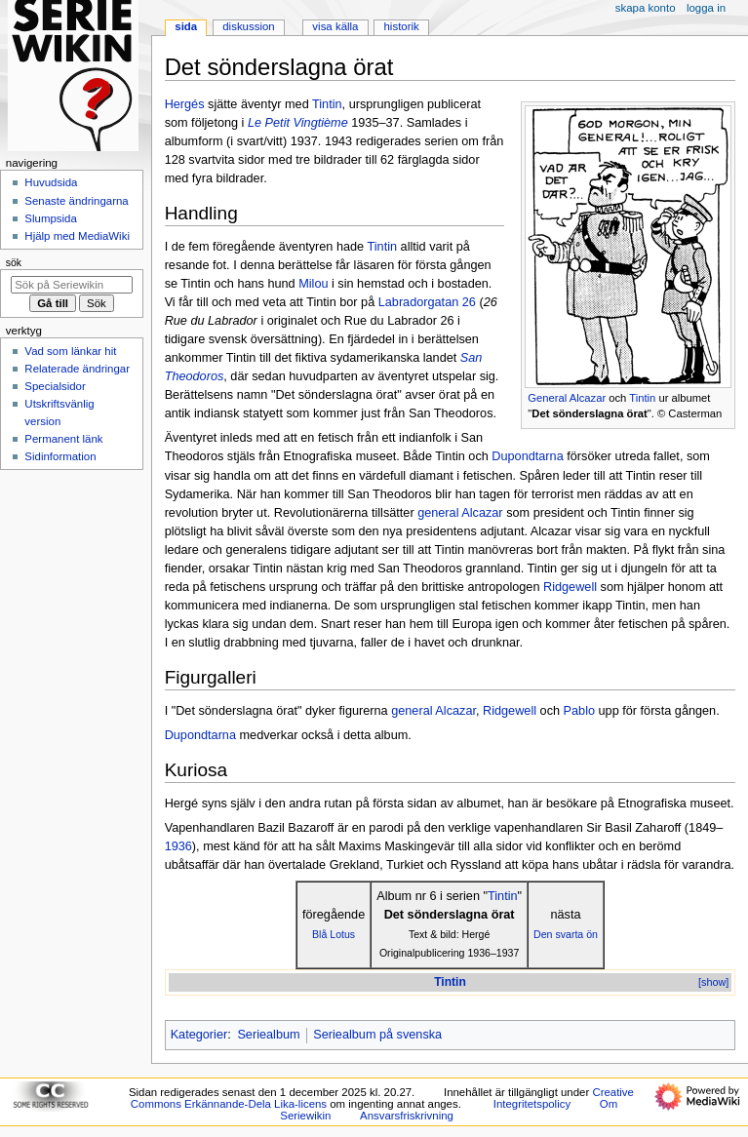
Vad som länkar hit (70, 351)
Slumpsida (50, 218)
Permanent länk (63, 439)
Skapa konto (645, 8)
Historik (401, 26)
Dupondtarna (527, 456)
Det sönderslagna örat (589, 413)
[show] (713, 982)
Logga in (706, 8)
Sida (186, 26)
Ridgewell (570, 587)
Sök (13, 262)
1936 (178, 846)
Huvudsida (50, 182)
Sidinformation (60, 456)
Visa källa (335, 26)
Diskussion (248, 26)
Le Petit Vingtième (298, 123)
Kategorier (199, 1034)
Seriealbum (268, 1034)
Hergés (185, 104)
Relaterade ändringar (77, 368)
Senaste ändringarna (76, 201)
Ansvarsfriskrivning (406, 1115)
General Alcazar (567, 398)
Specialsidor (54, 386)
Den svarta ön (565, 934)
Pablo (579, 711)
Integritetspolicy (532, 1104)
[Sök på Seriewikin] (72, 285)
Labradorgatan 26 (427, 302)
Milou (313, 284)
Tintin (642, 398)
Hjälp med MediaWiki (77, 236)
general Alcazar (459, 513)
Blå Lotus (333, 934)
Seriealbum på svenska (377, 1034)
